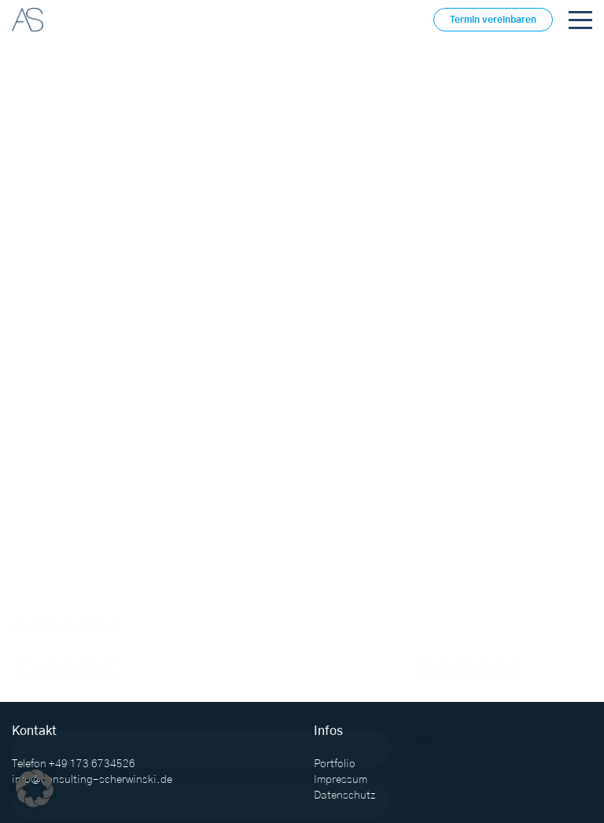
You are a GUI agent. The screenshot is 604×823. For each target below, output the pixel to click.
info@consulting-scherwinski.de (92, 779)
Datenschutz (344, 795)
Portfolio (334, 764)
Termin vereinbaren (493, 19)
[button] (34, 788)
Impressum (340, 779)
